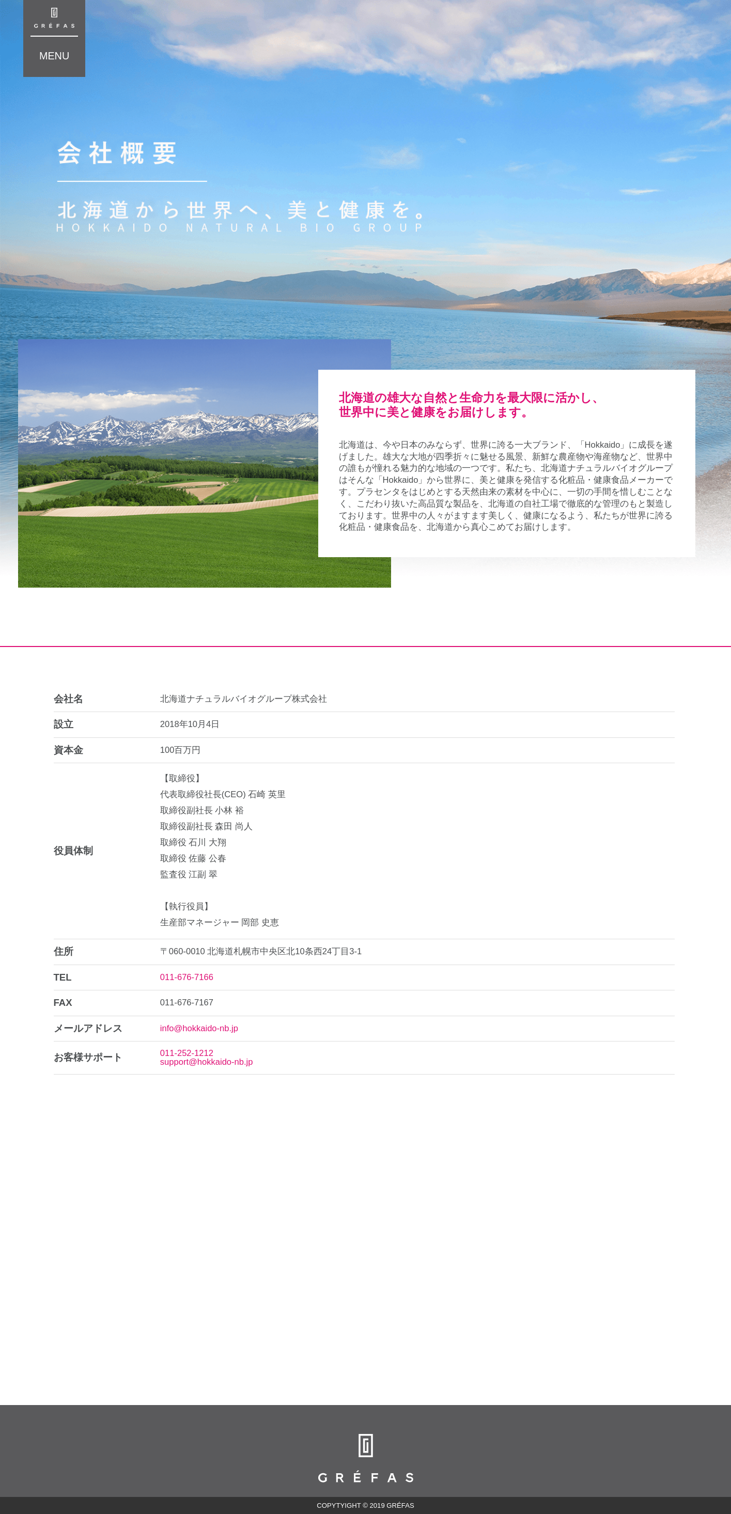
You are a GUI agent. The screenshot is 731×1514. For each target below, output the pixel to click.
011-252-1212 (186, 1053)
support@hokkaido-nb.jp (206, 1062)
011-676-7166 (186, 977)
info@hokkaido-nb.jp (199, 1028)
